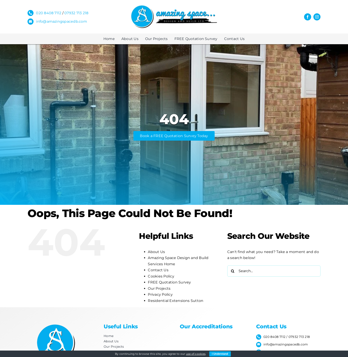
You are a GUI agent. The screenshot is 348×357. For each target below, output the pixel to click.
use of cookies (196, 353)
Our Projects (159, 288)
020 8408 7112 (48, 13)
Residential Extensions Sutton (175, 301)
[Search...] (273, 271)
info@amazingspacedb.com (61, 21)
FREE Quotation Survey (169, 282)
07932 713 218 (76, 13)
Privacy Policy (160, 294)
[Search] (232, 271)
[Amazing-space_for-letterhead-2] (174, 6)
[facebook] (307, 16)
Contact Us (158, 270)
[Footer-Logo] (55, 323)
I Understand (220, 353)
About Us (156, 252)
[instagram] (316, 16)
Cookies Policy (161, 276)
